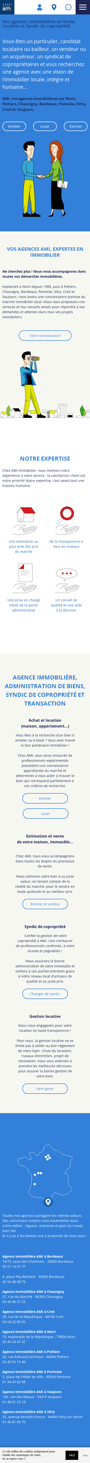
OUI (72, 1455)
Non (85, 1455)
